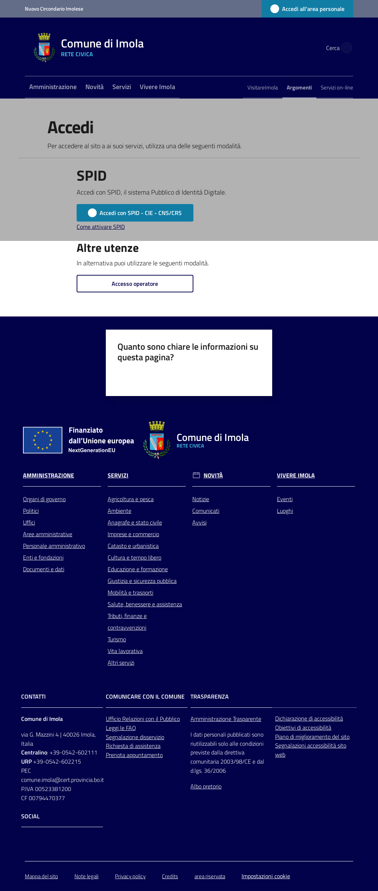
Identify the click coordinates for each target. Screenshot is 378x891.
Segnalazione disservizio (135, 737)
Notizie (200, 499)
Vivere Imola (296, 475)
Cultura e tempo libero (134, 557)
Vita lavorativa (125, 650)
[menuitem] (53, 87)
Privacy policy (130, 876)
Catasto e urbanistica (133, 545)
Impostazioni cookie (266, 876)
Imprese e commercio (133, 534)
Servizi (118, 475)
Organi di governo (44, 499)
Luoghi (285, 510)
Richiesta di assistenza (133, 745)
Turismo (117, 639)
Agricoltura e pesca (131, 499)
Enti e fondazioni (43, 557)
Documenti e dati (43, 569)
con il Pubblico (163, 718)
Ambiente (119, 510)
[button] (344, 48)
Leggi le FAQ (121, 727)
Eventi (285, 499)
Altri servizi (121, 662)
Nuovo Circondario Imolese (54, 8)
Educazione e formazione (138, 569)
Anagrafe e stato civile (135, 522)
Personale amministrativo (54, 545)
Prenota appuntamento (134, 754)
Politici (31, 510)
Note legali (86, 876)
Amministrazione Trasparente (225, 718)
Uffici (29, 522)
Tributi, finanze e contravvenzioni (127, 621)
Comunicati (205, 510)
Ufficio (114, 718)
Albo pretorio (205, 786)
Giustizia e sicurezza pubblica (142, 580)
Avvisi (199, 522)
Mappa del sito (41, 876)
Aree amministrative (47, 534)
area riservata (209, 876)
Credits (170, 876)
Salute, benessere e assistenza (145, 604)
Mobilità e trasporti (130, 592)
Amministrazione (48, 475)
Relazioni (134, 718)
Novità (213, 475)
